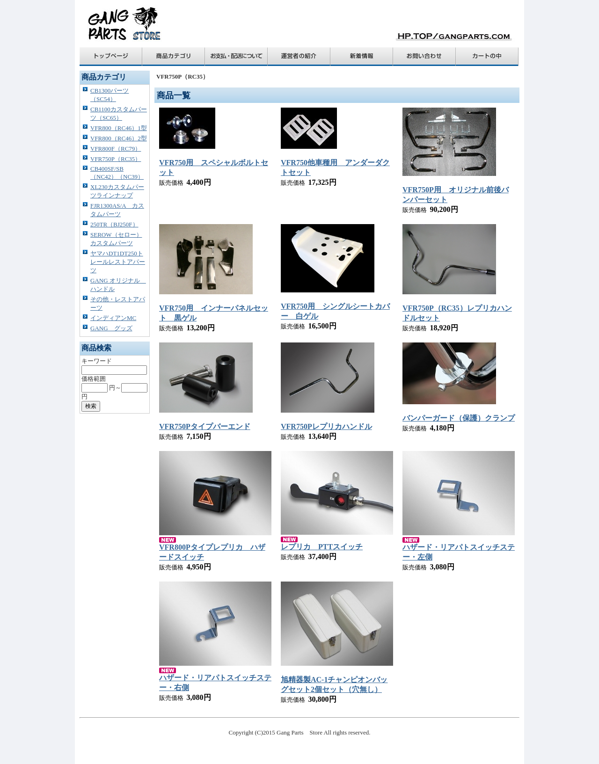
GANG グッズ (111, 328)
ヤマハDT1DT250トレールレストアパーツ (117, 262)
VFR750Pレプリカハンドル (326, 426)
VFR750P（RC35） (115, 158)
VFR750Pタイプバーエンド (204, 426)
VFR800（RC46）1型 (118, 127)
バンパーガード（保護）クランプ (458, 418)
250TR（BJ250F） (114, 224)
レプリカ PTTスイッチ (322, 547)
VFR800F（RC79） (115, 148)
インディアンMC (113, 317)
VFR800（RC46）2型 (118, 138)
